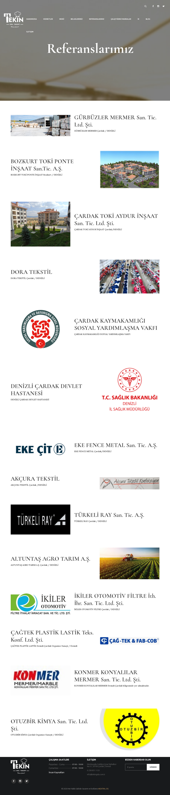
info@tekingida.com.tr (96, 774)
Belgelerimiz (77, 19)
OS (107, 789)
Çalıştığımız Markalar (121, 19)
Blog (148, 19)
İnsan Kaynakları (56, 772)
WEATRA (101, 789)
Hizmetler (48, 19)
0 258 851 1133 (93, 770)
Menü (61, 19)
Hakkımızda (31, 19)
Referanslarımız (96, 19)
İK (138, 19)
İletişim (29, 32)
